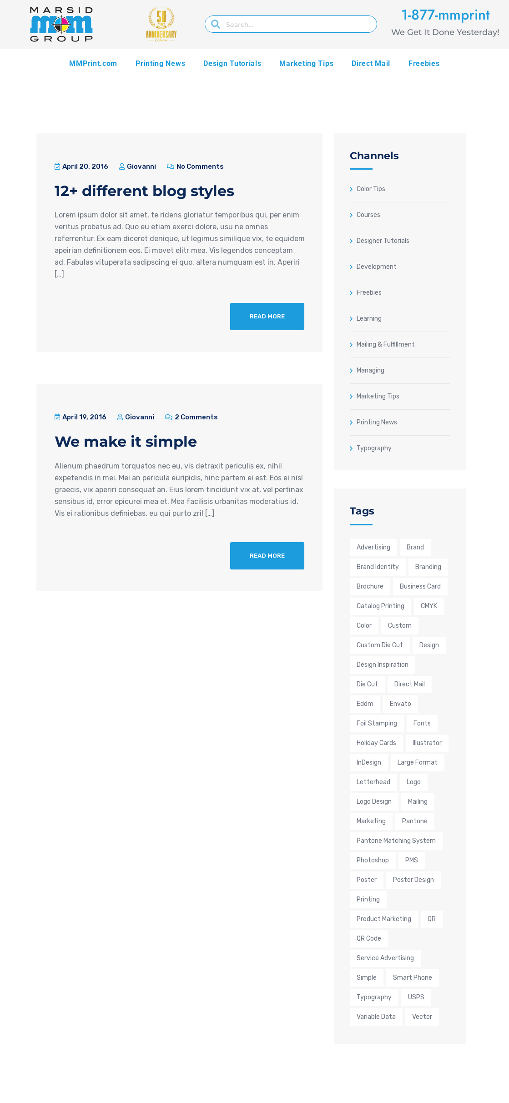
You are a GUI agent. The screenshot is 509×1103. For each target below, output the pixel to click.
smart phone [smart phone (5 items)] (412, 978)
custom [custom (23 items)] (400, 626)
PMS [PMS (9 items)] (411, 860)
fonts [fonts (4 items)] (422, 723)
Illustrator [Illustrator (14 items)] (427, 743)
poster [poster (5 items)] (367, 880)
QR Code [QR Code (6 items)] (369, 938)
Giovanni (137, 166)
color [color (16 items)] (364, 626)
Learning (369, 318)
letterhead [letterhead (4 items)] (373, 782)
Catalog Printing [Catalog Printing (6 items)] (380, 606)
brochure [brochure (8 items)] (370, 586)
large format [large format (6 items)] (418, 762)
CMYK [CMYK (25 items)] (429, 606)
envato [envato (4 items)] (400, 704)
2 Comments (191, 417)
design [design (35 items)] (429, 645)
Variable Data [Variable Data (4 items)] (376, 1017)
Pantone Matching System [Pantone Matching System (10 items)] (396, 841)
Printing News (160, 63)
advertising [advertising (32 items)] (373, 547)
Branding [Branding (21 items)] (428, 567)
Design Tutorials (232, 63)
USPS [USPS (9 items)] (416, 997)
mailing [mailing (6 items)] (418, 802)
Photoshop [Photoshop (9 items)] (373, 860)
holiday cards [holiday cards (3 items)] (376, 743)
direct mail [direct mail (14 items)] (409, 684)
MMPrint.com (93, 63)
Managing (370, 370)
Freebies (424, 63)
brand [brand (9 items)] (415, 547)
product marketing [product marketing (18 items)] (384, 919)
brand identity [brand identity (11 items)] (378, 567)
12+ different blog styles (144, 191)
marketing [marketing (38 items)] (371, 821)
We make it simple (126, 441)
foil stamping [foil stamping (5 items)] (377, 723)
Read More (267, 316)
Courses (368, 214)
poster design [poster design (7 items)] (413, 880)
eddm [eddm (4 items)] (365, 704)
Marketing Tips (306, 63)
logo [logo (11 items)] (414, 782)
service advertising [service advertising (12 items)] (385, 958)
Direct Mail (371, 63)
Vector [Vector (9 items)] (422, 1017)
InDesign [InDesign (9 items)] (369, 762)
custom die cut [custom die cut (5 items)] (380, 645)
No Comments (195, 166)
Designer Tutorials (383, 240)
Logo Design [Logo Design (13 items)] (374, 802)
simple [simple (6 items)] (367, 978)
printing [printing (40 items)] (368, 899)
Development (377, 266)
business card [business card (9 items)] (420, 586)
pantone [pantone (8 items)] (415, 821)
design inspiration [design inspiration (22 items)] (382, 665)
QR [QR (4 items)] (432, 919)
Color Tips (371, 188)
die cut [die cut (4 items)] (367, 684)
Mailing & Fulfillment (386, 344)
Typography (374, 448)
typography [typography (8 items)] (374, 997)
